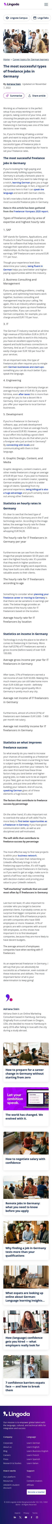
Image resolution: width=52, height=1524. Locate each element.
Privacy (26, 1513)
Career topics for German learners (31, 59)
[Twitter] (20, 1517)
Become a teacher (36, 1492)
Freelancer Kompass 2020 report (31, 211)
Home (6, 59)
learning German (21, 182)
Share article (36, 95)
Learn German (33, 1443)
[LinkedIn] (15, 1517)
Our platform (9, 1477)
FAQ (29, 1477)
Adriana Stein (14, 84)
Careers (7, 1455)
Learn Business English (37, 1451)
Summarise (14, 95)
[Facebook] (31, 1517)
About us (7, 1447)
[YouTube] (26, 1517)
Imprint (17, 1513)
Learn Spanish (33, 1459)
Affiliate (30, 1485)
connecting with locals (18, 444)
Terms (34, 1513)
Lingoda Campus (17, 18)
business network (27, 855)
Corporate (8, 1443)
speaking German (12, 790)
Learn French (33, 1455)
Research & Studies (12, 1463)
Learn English (33, 1447)
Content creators (34, 1481)
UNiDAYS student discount (11, 1486)
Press (5, 1459)
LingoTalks (41, 18)
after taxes (24, 394)
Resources (8, 1481)
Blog (5, 1451)
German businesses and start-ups (26, 367)
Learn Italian (32, 1463)
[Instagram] (37, 1517)
